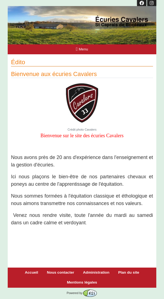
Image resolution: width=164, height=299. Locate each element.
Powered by (82, 293)
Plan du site (128, 272)
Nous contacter (60, 272)
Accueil (31, 272)
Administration (96, 272)
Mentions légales (82, 282)
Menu (82, 49)
